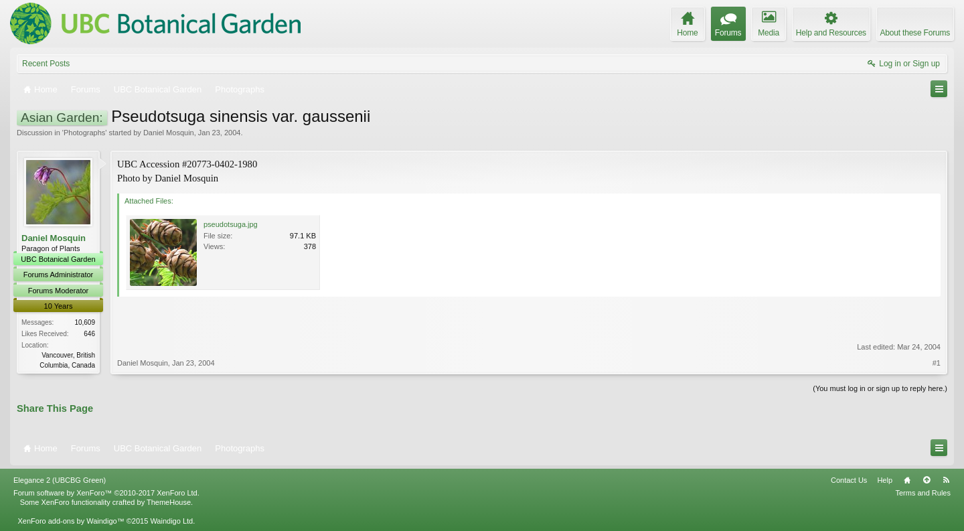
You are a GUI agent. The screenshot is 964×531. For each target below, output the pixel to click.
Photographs (84, 133)
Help (884, 480)
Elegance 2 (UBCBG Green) (59, 480)
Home (907, 480)
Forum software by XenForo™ (106, 493)
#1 (937, 363)
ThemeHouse (169, 502)
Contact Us (849, 480)
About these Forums (915, 32)
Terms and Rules (923, 493)
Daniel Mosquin (168, 133)
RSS (946, 480)
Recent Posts (46, 63)
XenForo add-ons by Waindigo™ (70, 521)
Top (926, 480)
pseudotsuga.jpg (231, 224)
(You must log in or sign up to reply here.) (880, 388)
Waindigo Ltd (171, 521)
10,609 (84, 322)
